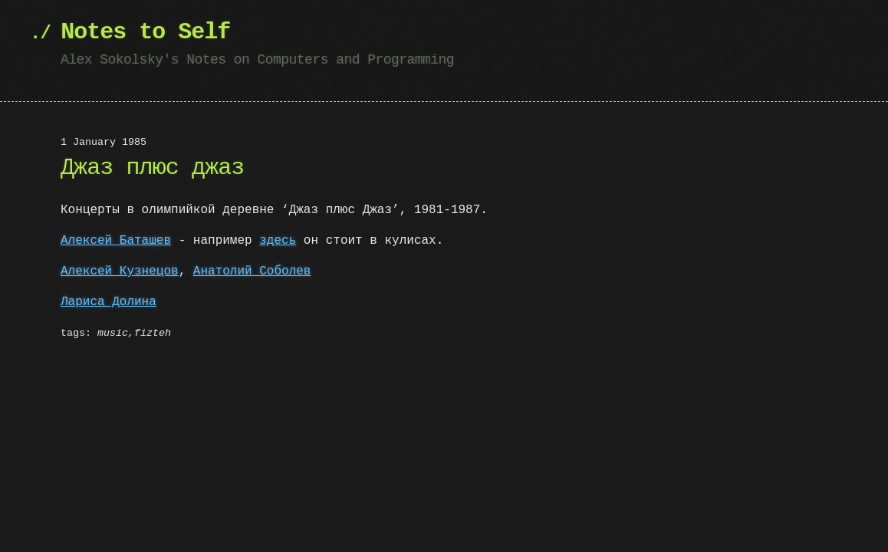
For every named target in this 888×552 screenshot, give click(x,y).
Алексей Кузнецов (120, 271)
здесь (277, 240)
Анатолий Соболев (252, 271)
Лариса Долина (108, 302)
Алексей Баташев (116, 240)
